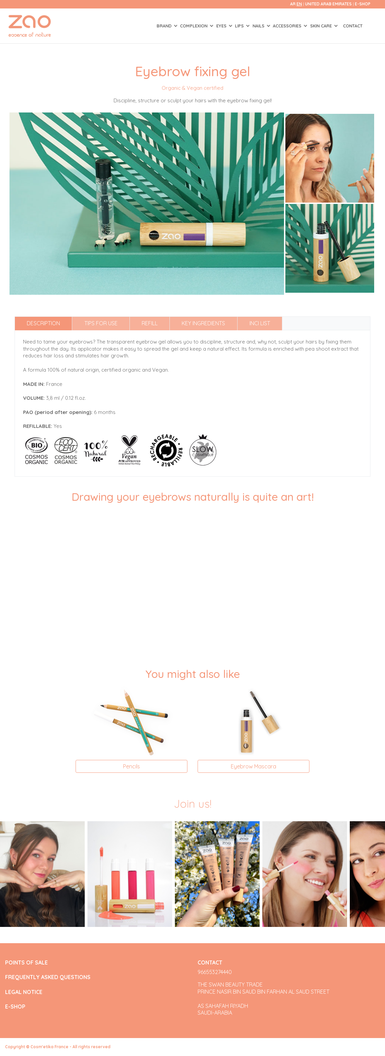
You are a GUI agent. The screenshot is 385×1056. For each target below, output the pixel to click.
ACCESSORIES (288, 25)
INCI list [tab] (259, 323)
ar (293, 3)
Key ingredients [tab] (203, 323)
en (299, 3)
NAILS (259, 25)
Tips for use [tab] (101, 323)
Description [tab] (43, 323)
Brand (165, 25)
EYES (222, 25)
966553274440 (215, 972)
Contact (353, 25)
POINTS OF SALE (26, 962)
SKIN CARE (321, 25)
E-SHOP (362, 3)
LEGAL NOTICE (23, 992)
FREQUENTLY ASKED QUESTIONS (47, 977)
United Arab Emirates (329, 3)
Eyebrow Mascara (253, 766)
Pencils (131, 766)
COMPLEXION (194, 25)
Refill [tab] (150, 323)
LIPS (240, 25)
